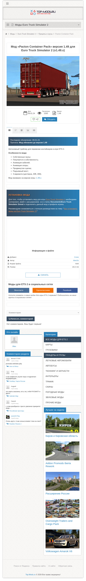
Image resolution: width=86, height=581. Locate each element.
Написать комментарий (22, 319)
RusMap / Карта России (17, 381)
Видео (34, 130)
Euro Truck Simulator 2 (55, 199)
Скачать (43, 275)
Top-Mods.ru (30, 574)
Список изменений (15, 130)
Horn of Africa (13, 366)
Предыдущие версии (21, 130)
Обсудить (49, 119)
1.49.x (38, 178)
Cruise (76, 257)
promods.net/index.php (14, 364)
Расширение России (57, 493)
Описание (9, 130)
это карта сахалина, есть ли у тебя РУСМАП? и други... (23, 392)
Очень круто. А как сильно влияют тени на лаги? (23, 421)
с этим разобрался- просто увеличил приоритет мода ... (23, 407)
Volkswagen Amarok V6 (59, 551)
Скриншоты (28, 130)
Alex (14, 346)
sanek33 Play (15, 416)
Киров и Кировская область (62, 435)
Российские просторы (16, 411)
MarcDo (76, 260)
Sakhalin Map (13, 396)
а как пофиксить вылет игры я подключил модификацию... (21, 377)
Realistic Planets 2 (15, 424)
